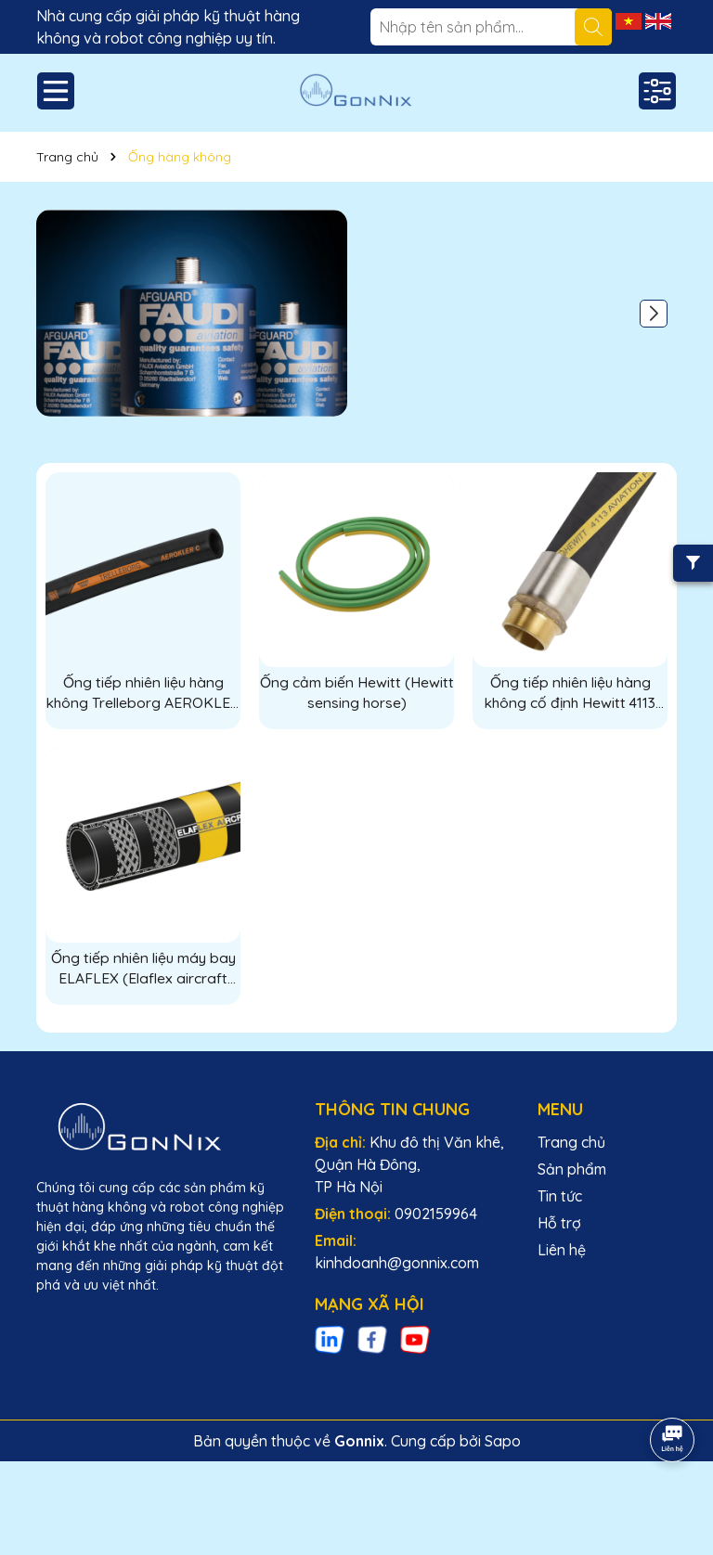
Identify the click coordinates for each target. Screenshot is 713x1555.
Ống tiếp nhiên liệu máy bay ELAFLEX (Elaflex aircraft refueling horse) (143, 969)
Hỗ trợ (559, 1223)
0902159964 (436, 1214)
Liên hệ (562, 1250)
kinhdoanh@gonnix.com (397, 1263)
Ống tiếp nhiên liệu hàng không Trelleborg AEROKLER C (143, 693)
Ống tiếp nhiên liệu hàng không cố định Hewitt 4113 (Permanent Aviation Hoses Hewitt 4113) (570, 693)
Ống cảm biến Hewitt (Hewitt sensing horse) (357, 692)
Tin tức (560, 1197)
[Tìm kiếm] (593, 26)
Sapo (503, 1442)
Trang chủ (571, 1143)
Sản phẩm (572, 1170)
